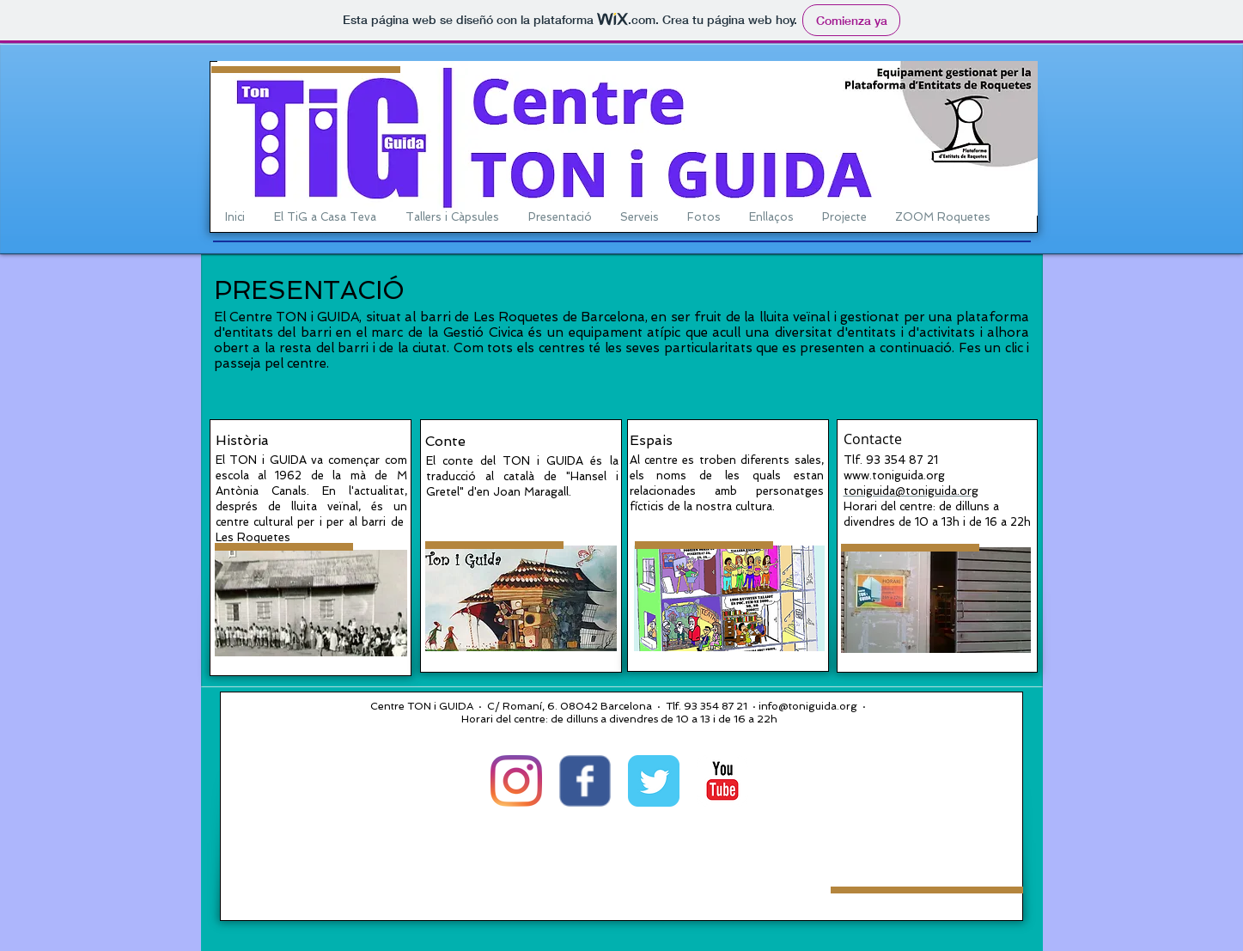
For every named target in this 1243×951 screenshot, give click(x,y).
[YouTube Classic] (722, 781)
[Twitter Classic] (653, 781)
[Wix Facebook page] (585, 781)
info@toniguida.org (808, 706)
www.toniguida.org (894, 475)
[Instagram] (516, 781)
